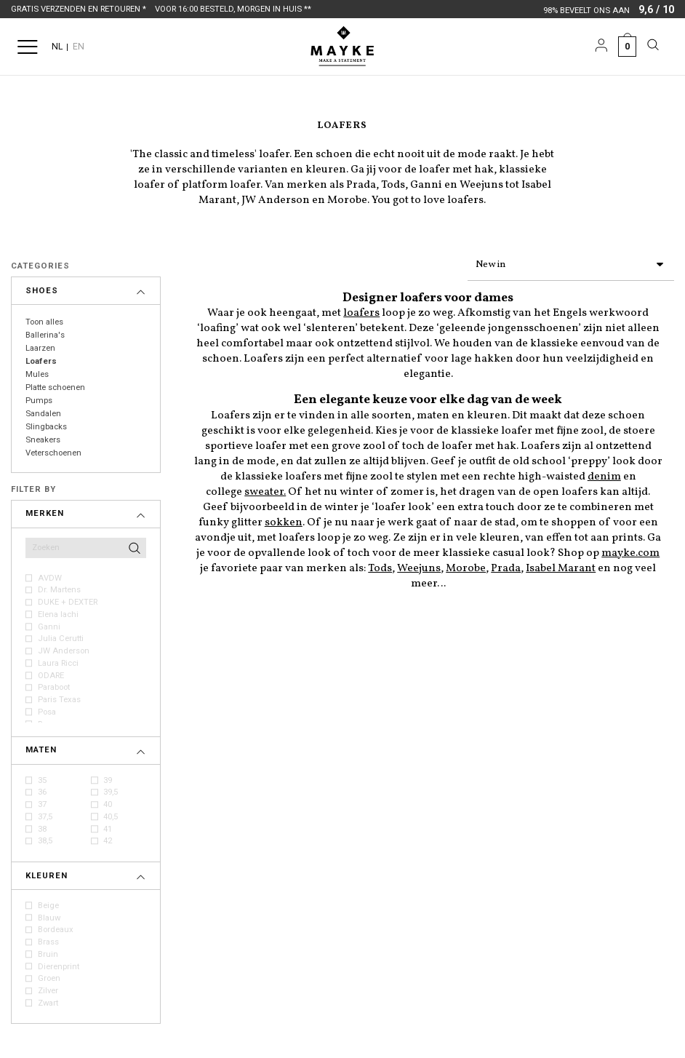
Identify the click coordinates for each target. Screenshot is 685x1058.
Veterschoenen (53, 453)
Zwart (48, 1003)
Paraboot (54, 687)
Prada (506, 565)
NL (57, 46)
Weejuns (419, 565)
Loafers (41, 361)
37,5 (45, 817)
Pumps (38, 400)
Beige (48, 905)
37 (42, 804)
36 (42, 792)
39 (107, 780)
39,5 (110, 792)
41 (107, 829)
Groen (49, 978)
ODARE (51, 675)
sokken (284, 520)
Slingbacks (46, 426)
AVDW (50, 578)
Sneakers (42, 440)
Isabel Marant (561, 565)
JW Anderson (63, 651)
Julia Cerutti (61, 638)
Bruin (48, 954)
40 (107, 804)
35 (42, 780)
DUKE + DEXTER (67, 602)
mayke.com (630, 550)
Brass (48, 942)
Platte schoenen (55, 387)
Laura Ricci (58, 663)
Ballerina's (45, 335)
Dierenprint (58, 966)
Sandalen (43, 413)
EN (78, 46)
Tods (380, 565)
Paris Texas (59, 699)
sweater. (265, 489)
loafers (361, 310)
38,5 (45, 841)
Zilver (48, 990)
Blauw (49, 918)
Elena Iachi (58, 614)
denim (604, 474)
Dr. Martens (59, 589)
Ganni (49, 627)
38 (42, 829)
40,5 (110, 817)
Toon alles (44, 322)
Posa (47, 712)
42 (107, 841)
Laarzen (40, 348)
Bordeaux (55, 929)
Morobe (466, 565)
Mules (37, 374)
